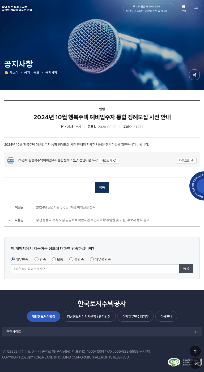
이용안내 (166, 316)
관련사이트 (13, 332)
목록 (102, 187)
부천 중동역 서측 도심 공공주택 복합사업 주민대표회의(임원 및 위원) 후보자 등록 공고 (92, 220)
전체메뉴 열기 (196, 8)
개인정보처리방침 (43, 316)
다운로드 (186, 160)
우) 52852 (10, 351)
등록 (186, 269)
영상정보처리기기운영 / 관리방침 (88, 316)
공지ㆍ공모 (31, 72)
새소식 (14, 72)
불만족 (79, 259)
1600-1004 (95, 351)
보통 (60, 259)
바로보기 (109, 160)
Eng (184, 10)
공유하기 (194, 74)
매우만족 (22, 259)
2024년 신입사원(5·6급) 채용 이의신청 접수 (65, 207)
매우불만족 (103, 259)
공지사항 (51, 72)
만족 (43, 259)
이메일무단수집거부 (135, 316)
